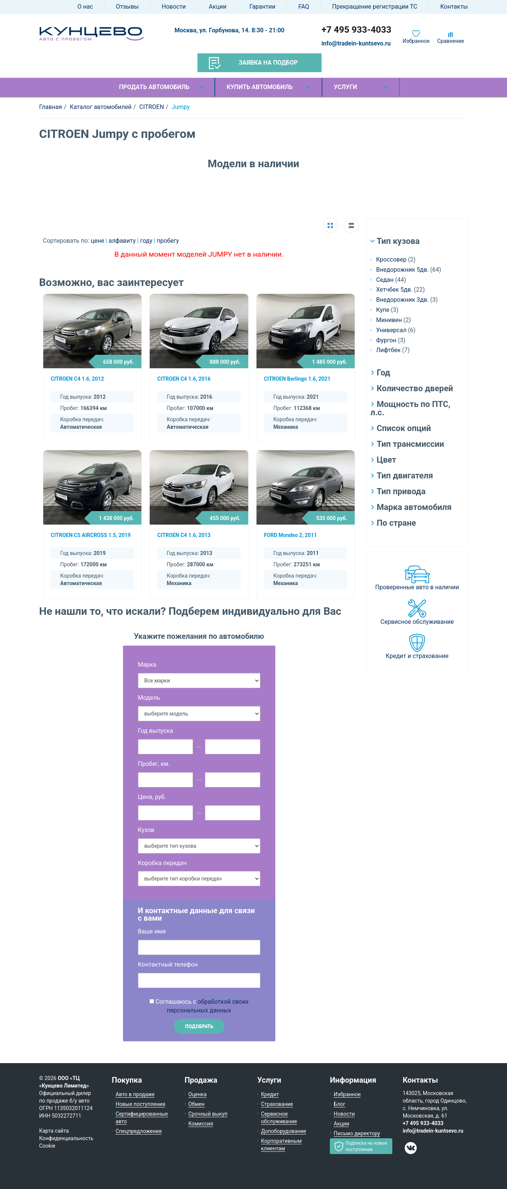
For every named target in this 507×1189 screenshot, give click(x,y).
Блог (339, 1104)
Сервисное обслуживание (417, 621)
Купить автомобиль (259, 87)
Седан (384, 279)
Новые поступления (140, 1104)
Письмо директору (357, 1133)
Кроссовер (391, 259)
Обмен (196, 1104)
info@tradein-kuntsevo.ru (356, 43)
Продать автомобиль (154, 87)
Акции (217, 6)
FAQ (303, 6)
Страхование (277, 1104)
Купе (382, 309)
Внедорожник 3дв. (402, 299)
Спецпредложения (138, 1131)
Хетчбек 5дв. (394, 289)
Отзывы (127, 6)
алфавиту (123, 240)
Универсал (391, 330)
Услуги (345, 87)
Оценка (197, 1094)
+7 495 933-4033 (357, 29)
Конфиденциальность (66, 1138)
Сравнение (450, 41)
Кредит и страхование (417, 656)
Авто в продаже (135, 1094)
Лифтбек (388, 350)
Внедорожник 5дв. (402, 269)
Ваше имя (152, 931)
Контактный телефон (168, 964)
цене (98, 240)
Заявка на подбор (253, 63)
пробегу (168, 240)
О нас (85, 6)
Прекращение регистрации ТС (374, 6)
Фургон (386, 340)
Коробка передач (162, 863)
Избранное (416, 41)
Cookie (47, 1146)
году (147, 240)
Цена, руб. (152, 796)
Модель (149, 697)
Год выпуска (155, 730)
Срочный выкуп (208, 1114)
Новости (174, 6)
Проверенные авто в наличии (417, 587)
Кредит (270, 1094)
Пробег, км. (154, 763)
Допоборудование (283, 1131)
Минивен (389, 320)
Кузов (146, 830)
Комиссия (200, 1124)
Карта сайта (54, 1131)
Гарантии (262, 6)
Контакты (454, 6)
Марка (147, 664)
